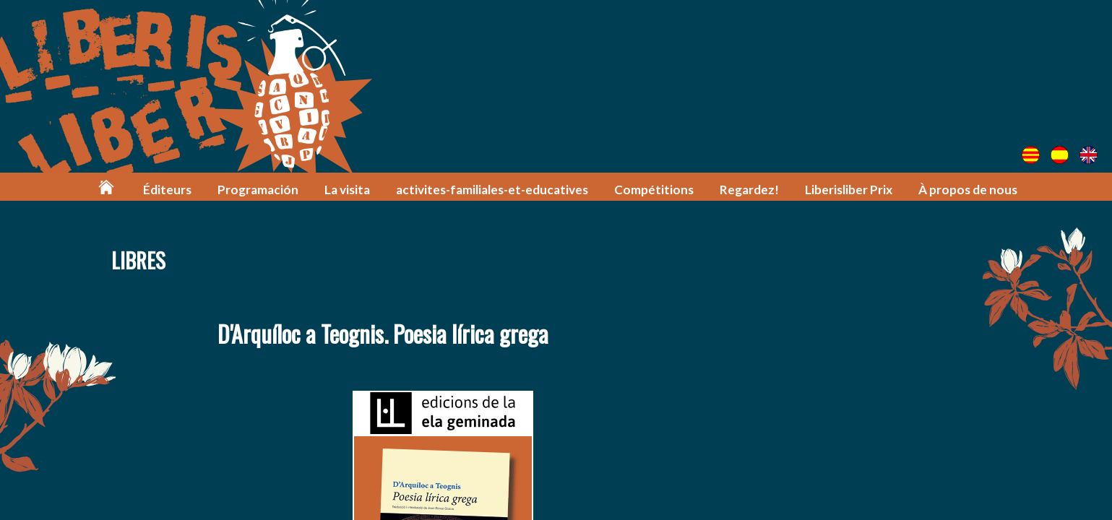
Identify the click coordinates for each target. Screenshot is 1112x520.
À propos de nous (967, 189)
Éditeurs (167, 189)
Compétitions (654, 189)
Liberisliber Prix (848, 189)
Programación (257, 189)
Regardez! (749, 189)
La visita (347, 189)
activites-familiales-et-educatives (492, 189)
